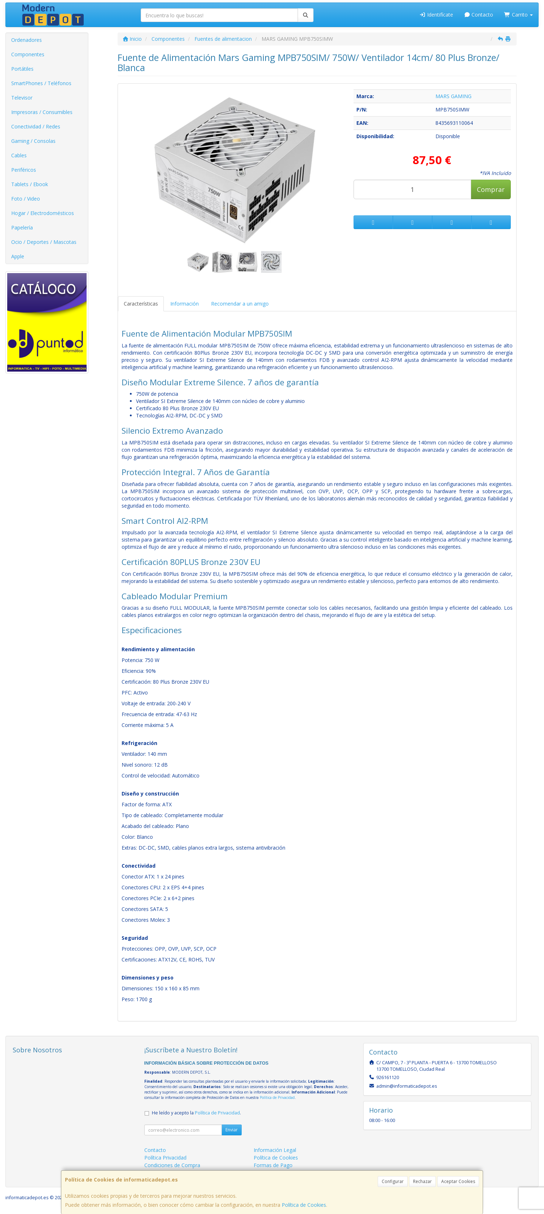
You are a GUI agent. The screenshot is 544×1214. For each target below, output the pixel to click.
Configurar (393, 1181)
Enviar (231, 1130)
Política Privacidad (165, 1157)
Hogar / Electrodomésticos (42, 213)
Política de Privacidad (277, 1097)
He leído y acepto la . (196, 1113)
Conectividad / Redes (35, 126)
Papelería (22, 227)
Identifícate (436, 14)
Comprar (491, 189)
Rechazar (422, 1181)
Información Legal (275, 1150)
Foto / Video (25, 198)
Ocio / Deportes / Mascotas (43, 241)
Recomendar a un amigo (240, 303)
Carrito (518, 14)
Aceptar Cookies (458, 1181)
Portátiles (22, 68)
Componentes (27, 54)
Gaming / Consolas (33, 140)
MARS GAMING (453, 96)
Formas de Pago (273, 1165)
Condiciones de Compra (172, 1165)
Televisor (21, 97)
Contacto (478, 14)
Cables (19, 155)
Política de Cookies (304, 1204)
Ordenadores (26, 39)
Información (184, 303)
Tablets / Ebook (29, 184)
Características (141, 303)
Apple (17, 256)
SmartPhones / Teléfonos (41, 83)
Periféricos (23, 169)
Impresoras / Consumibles (42, 112)
